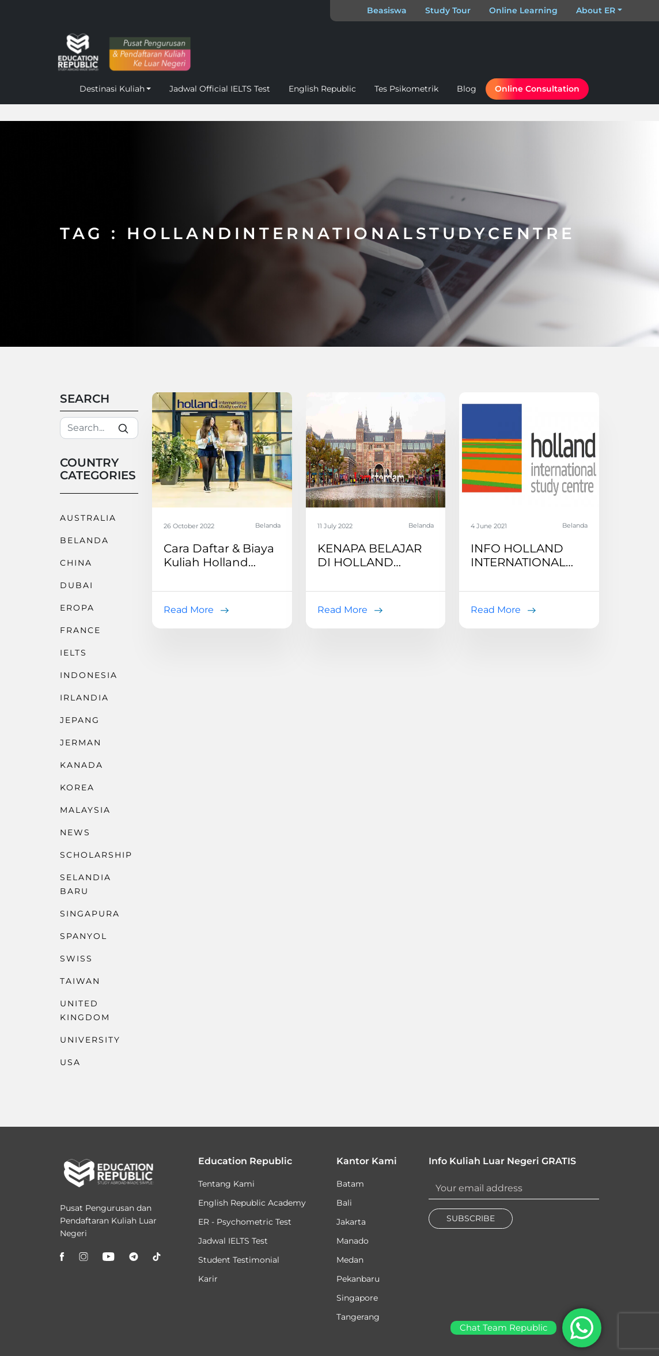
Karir (208, 1279)
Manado (352, 1241)
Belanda (84, 540)
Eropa (77, 608)
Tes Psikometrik (406, 89)
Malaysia (85, 810)
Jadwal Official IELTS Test (219, 89)
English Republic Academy (252, 1203)
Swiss (76, 958)
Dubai (76, 585)
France (80, 630)
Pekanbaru (358, 1279)
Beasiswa (387, 10)
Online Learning (523, 10)
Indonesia (89, 675)
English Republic (322, 89)
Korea (77, 787)
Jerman (80, 742)
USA (70, 1062)
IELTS (73, 652)
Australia (88, 518)
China (76, 563)
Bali (344, 1203)
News (75, 832)
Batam (350, 1184)
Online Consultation (537, 89)
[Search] (99, 428)
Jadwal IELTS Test (233, 1241)
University (90, 1040)
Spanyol (83, 936)
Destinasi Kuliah (112, 89)
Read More (189, 609)
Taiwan (80, 981)
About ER (595, 10)
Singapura (90, 913)
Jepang (80, 720)
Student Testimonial (238, 1260)
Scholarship (96, 855)
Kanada (81, 765)
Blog (466, 89)
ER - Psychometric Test (244, 1222)
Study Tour (448, 10)
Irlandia (84, 697)
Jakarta (351, 1222)
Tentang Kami (226, 1184)
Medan (349, 1260)
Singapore (357, 1298)
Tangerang (358, 1317)
